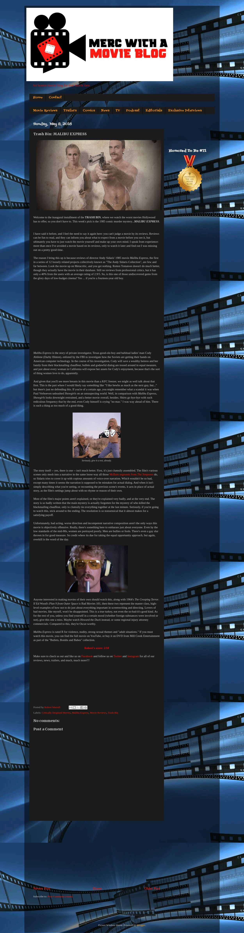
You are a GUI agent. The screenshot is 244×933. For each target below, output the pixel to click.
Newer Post (41, 888)
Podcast (133, 110)
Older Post (152, 888)
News (105, 110)
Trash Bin (113, 712)
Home (38, 97)
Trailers (70, 110)
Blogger (141, 925)
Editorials (154, 110)
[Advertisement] (96, 853)
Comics (89, 110)
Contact (55, 97)
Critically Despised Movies (56, 712)
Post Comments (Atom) (60, 896)
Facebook (87, 656)
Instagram (133, 656)
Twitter (117, 656)
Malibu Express (80, 712)
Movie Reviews (45, 110)
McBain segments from (131, 474)
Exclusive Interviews (185, 110)
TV (118, 110)
